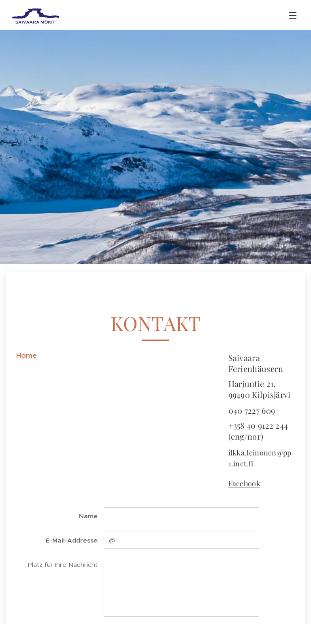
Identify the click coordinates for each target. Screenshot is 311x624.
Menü (292, 15)
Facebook (244, 483)
